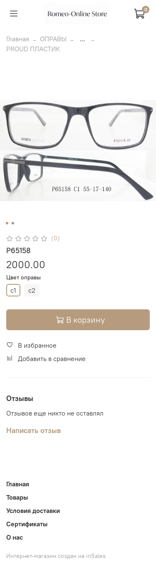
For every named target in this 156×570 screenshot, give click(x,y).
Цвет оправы (23, 277)
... (82, 38)
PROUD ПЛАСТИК (33, 49)
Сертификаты (26, 524)
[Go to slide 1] (6, 223)
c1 (13, 290)
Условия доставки (33, 510)
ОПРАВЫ (53, 39)
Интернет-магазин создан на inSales (56, 556)
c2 (31, 290)
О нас (14, 537)
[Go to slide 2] (12, 223)
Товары (17, 497)
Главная (17, 39)
